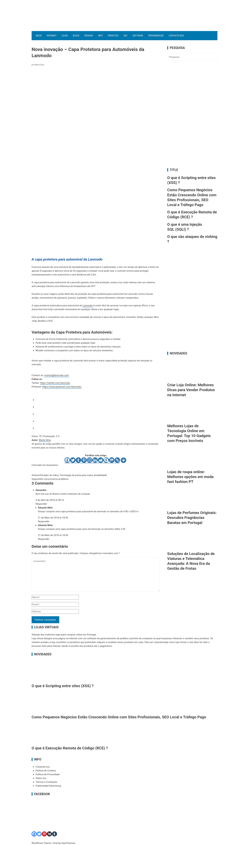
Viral (55, 843)
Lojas (65, 35)
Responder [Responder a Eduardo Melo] (43, 521)
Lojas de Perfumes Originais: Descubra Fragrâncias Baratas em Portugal (192, 518)
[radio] (98, 399)
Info (100, 35)
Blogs (76, 35)
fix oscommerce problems (50, 479)
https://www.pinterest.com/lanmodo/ (62, 386)
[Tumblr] (78, 460)
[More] (123, 460)
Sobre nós (41, 778)
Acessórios (52, 465)
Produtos (113, 35)
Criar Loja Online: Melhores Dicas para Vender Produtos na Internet (191, 390)
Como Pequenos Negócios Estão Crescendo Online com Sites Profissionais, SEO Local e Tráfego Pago (119, 717)
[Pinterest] (84, 460)
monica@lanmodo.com (56, 375)
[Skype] (106, 460)
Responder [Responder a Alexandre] (41, 503)
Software (137, 35)
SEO (125, 35)
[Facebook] (67, 460)
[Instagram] (89, 460)
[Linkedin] (95, 460)
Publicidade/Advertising (48, 785)
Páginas (88, 35)
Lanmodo (88, 305)
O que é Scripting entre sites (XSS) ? (63, 686)
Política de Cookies (46, 770)
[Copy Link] (117, 460)
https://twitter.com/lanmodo (55, 383)
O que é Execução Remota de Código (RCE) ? (70, 748)
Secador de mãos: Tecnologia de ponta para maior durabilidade (69, 475)
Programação (156, 35)
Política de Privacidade (48, 774)
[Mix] (111, 460)
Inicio (39, 35)
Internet (52, 35)
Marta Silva (45, 440)
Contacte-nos (176, 35)
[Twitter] (73, 460)
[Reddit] (100, 460)
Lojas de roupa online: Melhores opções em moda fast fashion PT (190, 477)
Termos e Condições (46, 782)
